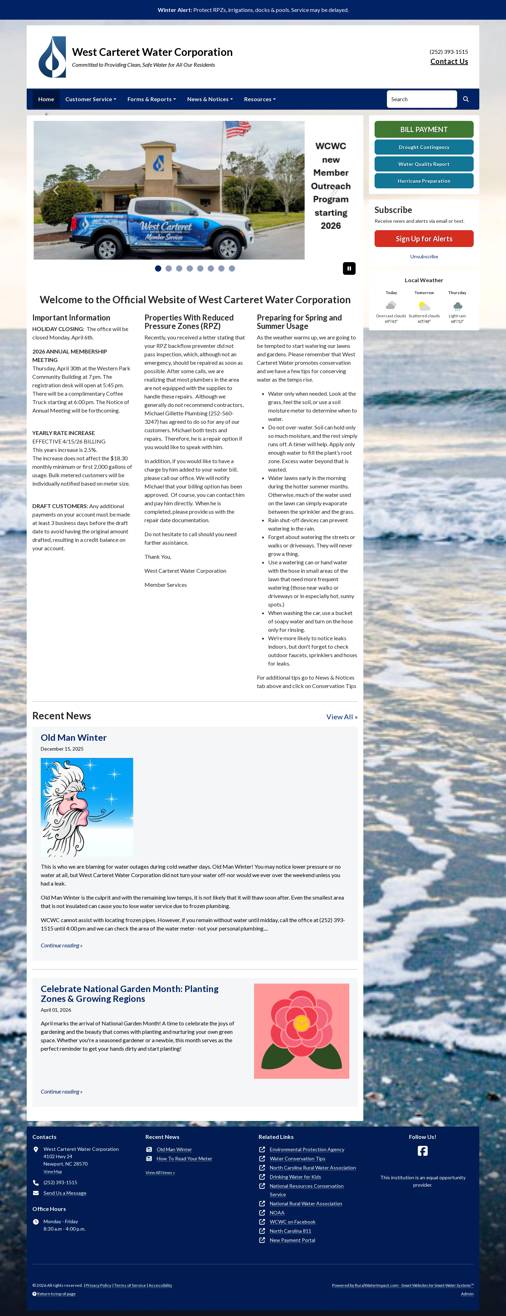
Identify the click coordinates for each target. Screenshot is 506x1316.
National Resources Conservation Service (307, 1190)
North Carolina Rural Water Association (313, 1168)
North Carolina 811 (290, 1231)
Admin (467, 1293)
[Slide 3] (189, 268)
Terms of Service (130, 1285)
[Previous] (56, 190)
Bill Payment (424, 129)
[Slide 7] (232, 268)
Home (46, 99)
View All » (342, 716)
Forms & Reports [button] (150, 99)
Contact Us (449, 61)
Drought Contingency (424, 147)
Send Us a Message (65, 1193)
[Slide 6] (221, 268)
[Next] (333, 190)
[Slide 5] (211, 268)
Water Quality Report (424, 164)
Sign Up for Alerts (424, 238)
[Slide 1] (168, 268)
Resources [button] (258, 99)
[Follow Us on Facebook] (423, 1151)
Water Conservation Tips (297, 1158)
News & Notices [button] (208, 99)
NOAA (277, 1212)
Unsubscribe (424, 256)
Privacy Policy (98, 1285)
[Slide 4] (200, 268)
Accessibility (160, 1285)
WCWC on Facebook (293, 1222)
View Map (53, 1171)
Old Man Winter (174, 1149)
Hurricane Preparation (424, 181)
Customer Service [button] (88, 99)
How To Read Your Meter (184, 1158)
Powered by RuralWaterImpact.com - (403, 1285)
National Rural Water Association (306, 1203)
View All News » (160, 1172)
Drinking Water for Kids (295, 1177)
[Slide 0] (158, 268)
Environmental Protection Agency (307, 1149)
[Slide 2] (179, 268)
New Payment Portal (292, 1240)
